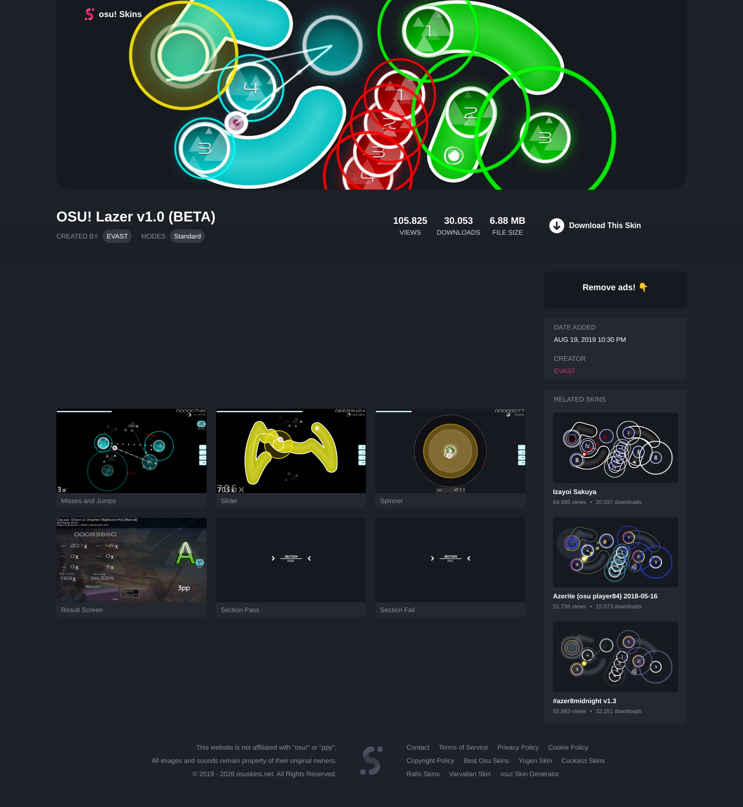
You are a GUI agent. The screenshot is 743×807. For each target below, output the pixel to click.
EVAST (117, 236)
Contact (418, 747)
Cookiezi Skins (583, 760)
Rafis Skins (423, 774)
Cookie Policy (568, 747)
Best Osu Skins (486, 760)
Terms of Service (463, 747)
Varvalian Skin (470, 774)
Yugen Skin (535, 760)
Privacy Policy (518, 747)
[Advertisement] (291, 330)
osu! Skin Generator (529, 774)
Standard (187, 236)
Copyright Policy (430, 760)
